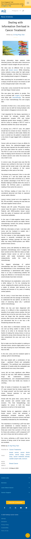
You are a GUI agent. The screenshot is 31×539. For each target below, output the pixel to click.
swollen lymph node (15, 458)
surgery (17, 95)
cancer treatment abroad (21, 456)
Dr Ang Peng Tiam (19, 34)
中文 (10, 5)
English (5, 5)
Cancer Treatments (15, 449)
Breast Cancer (13, 463)
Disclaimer (4, 521)
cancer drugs (19, 454)
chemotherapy (16, 97)
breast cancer (13, 70)
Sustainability (4, 527)
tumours (24, 458)
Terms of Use (4, 530)
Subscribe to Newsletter (15, 502)
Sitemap (3, 518)
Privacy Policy (5, 524)
